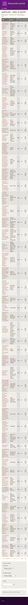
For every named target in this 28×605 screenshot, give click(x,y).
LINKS (2, 601)
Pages (26, 19)
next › (22, 558)
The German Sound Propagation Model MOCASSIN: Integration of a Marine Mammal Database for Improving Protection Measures (5, 400)
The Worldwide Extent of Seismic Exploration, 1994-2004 (5, 138)
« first (3, 558)
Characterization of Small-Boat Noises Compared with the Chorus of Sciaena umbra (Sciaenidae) (5, 481)
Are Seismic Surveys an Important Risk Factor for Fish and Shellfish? (5, 329)
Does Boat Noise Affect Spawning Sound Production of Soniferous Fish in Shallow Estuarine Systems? (5, 103)
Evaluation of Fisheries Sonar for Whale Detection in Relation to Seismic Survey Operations (5, 222)
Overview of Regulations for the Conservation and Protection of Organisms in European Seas (5, 185)
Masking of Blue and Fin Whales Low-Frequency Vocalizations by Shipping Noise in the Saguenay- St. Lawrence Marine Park (5, 386)
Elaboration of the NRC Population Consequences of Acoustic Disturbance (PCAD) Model (5, 316)
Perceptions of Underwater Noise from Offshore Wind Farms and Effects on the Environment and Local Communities (5, 174)
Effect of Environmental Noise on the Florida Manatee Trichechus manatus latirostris (5, 471)
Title (3, 19)
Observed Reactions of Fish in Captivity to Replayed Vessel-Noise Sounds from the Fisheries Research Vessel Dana (5, 79)
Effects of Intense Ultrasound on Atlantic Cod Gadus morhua (5, 553)
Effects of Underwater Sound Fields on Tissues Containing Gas (5, 308)
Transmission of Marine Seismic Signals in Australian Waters (5, 26)
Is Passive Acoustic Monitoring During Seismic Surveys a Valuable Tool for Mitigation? (5, 518)
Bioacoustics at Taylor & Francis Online (11, 592)
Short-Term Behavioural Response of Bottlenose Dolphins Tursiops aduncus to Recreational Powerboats (4, 52)
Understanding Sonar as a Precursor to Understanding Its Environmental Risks (5, 349)
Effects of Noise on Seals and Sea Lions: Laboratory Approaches (5, 462)
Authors (12, 19)
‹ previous (8, 558)
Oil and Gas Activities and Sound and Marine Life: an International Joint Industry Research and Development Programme (5, 161)
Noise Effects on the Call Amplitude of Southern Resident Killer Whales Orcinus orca (5, 453)
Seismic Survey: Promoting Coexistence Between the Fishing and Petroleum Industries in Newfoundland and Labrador (5, 149)
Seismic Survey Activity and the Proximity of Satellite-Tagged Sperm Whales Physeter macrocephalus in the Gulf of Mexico (5, 273)
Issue (22, 19)
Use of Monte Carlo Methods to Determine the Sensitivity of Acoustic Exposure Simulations (5, 507)
